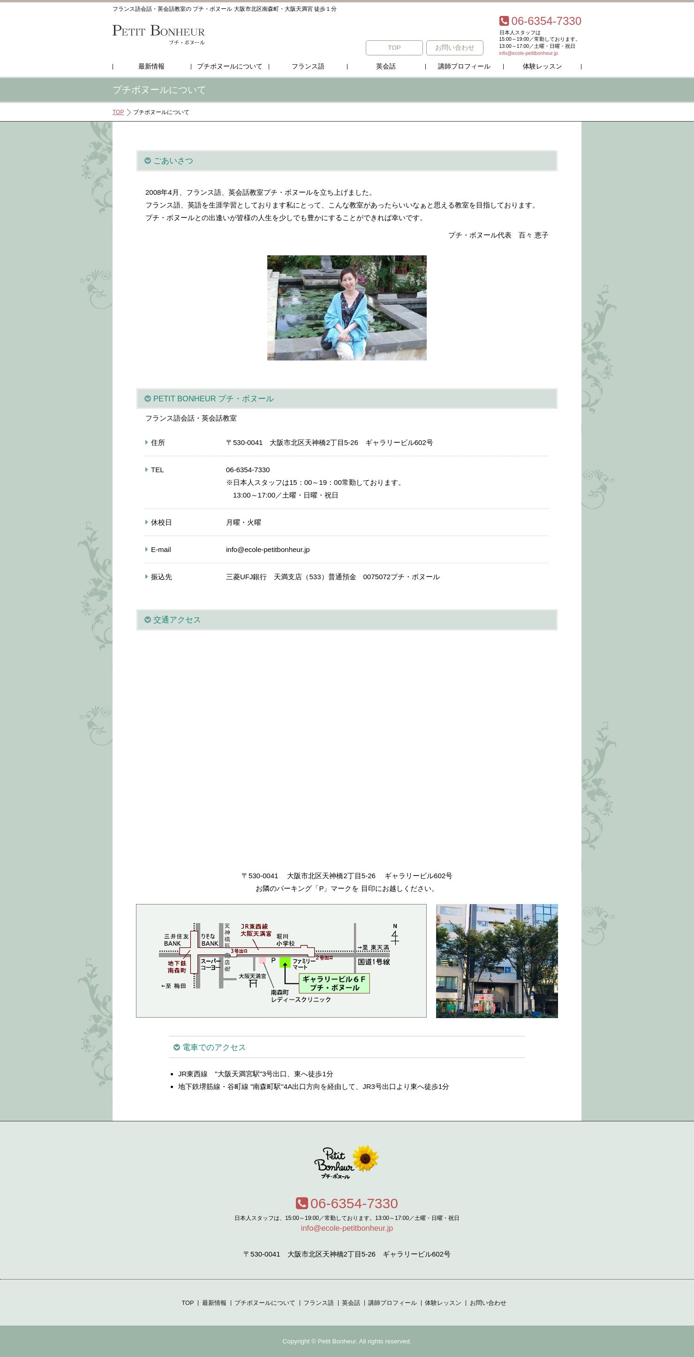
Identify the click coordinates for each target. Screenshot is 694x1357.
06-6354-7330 (347, 1203)
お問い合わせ (455, 47)
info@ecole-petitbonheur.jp (528, 53)
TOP (394, 47)
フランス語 (308, 66)
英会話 (386, 66)
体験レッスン (542, 66)
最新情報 (151, 66)
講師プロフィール (464, 66)
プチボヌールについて (230, 66)
